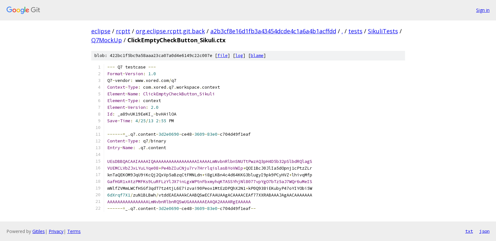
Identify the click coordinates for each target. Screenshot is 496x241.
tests (355, 31)
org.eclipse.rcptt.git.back (170, 31)
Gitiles (38, 231)
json (484, 231)
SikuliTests (383, 31)
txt (469, 231)
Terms (74, 231)
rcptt (123, 31)
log (239, 55)
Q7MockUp (106, 40)
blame (257, 55)
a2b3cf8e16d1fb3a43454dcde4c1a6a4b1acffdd (273, 31)
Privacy (56, 231)
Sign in (483, 10)
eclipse (100, 31)
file (222, 55)
